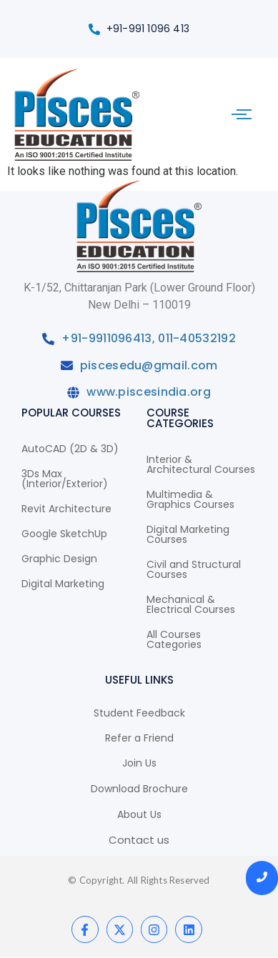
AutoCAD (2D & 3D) (70, 448)
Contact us (139, 839)
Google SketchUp (64, 534)
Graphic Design (59, 559)
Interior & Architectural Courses (201, 464)
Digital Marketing (62, 584)
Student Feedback (139, 713)
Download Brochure (139, 789)
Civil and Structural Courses (194, 569)
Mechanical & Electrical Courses (191, 604)
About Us (139, 814)
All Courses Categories (174, 639)
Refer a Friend (139, 738)
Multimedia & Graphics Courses (190, 499)
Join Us (139, 763)
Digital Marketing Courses (188, 534)
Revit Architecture (66, 509)
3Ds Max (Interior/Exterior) (64, 478)
